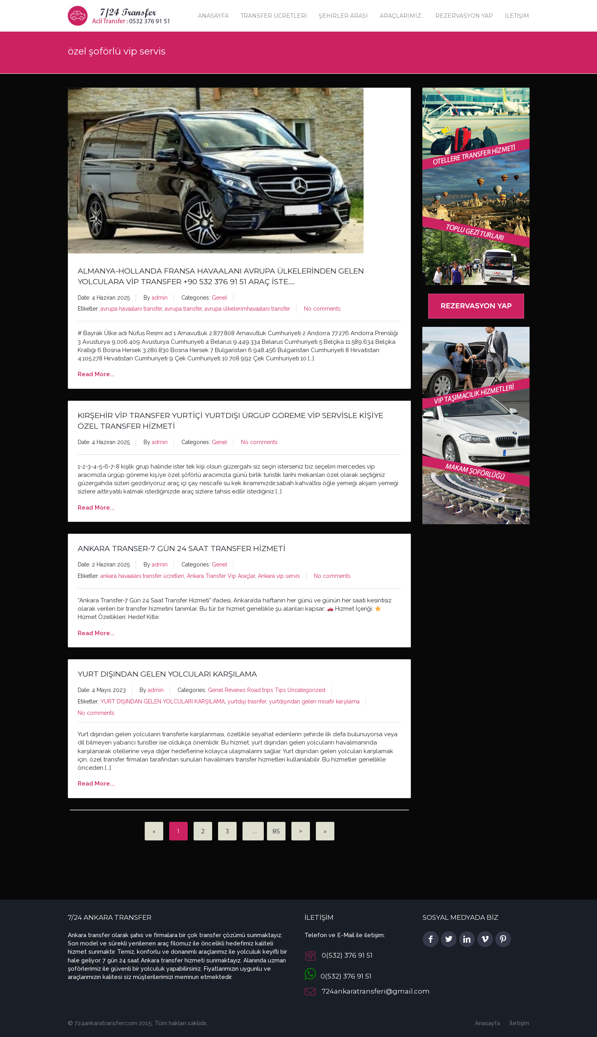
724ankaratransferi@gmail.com (376, 992)
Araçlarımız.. (401, 15)
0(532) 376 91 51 (337, 976)
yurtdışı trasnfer (247, 701)
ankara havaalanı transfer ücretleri (142, 576)
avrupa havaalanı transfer (131, 309)
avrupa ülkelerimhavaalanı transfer (247, 309)
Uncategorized (306, 690)
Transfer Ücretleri (274, 15)
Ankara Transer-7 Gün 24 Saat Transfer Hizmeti (181, 548)
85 (276, 831)
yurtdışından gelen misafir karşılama (314, 701)
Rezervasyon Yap (464, 15)
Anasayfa (213, 15)
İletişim (517, 15)
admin (160, 297)
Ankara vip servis (279, 576)
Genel (219, 297)
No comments (322, 309)
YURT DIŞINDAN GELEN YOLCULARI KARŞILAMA (167, 674)
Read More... (96, 374)
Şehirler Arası (343, 15)
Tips (280, 690)
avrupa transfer (183, 309)
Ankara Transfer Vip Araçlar (221, 576)
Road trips (260, 690)
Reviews (235, 690)
